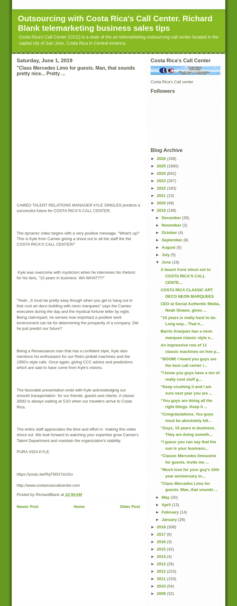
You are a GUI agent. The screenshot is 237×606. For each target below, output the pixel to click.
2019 (162, 210)
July (166, 254)
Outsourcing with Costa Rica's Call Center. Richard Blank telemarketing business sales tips (115, 23)
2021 (162, 195)
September (173, 240)
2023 (162, 180)
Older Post (130, 506)
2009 (162, 593)
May (166, 497)
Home (79, 506)
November (172, 225)
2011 (162, 578)
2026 (162, 158)
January (170, 519)
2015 (162, 549)
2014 (162, 556)
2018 (162, 527)
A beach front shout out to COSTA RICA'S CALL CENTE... (185, 276)
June (167, 262)
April (167, 504)
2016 (162, 541)
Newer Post (28, 506)
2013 (162, 564)
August (169, 247)
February (171, 512)
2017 (162, 534)
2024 (162, 173)
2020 (162, 203)
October (170, 232)
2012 (162, 571)
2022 (162, 188)
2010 (162, 586)
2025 (162, 166)
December (172, 217)
